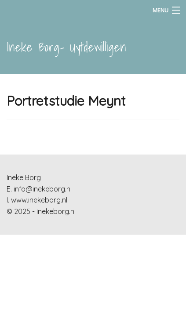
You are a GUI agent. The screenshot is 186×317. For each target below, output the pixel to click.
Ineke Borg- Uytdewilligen (66, 47)
